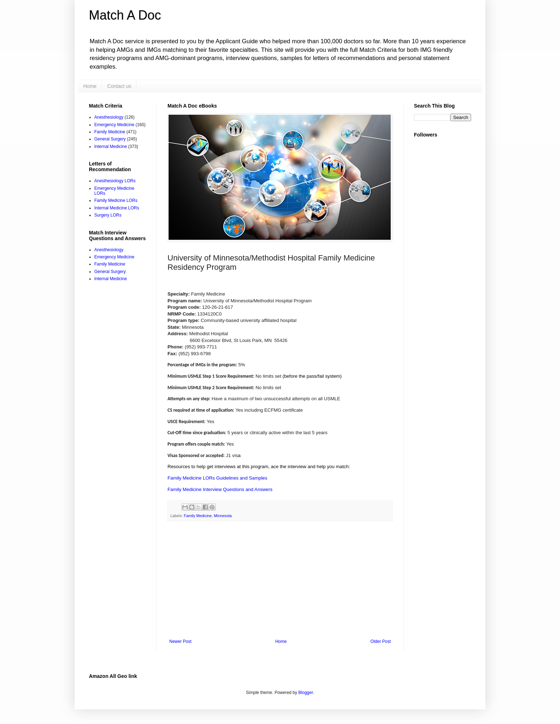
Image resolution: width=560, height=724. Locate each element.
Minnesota (223, 516)
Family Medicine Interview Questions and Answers (220, 489)
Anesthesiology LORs (114, 180)
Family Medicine (198, 516)
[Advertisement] (280, 580)
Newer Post (180, 641)
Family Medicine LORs (116, 200)
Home (89, 86)
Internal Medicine (110, 146)
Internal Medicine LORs (116, 207)
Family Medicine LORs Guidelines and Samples (217, 478)
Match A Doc (125, 15)
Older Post (380, 641)
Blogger (305, 692)
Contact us (119, 86)
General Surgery (110, 139)
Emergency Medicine (114, 124)
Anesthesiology (108, 117)
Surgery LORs (107, 215)
